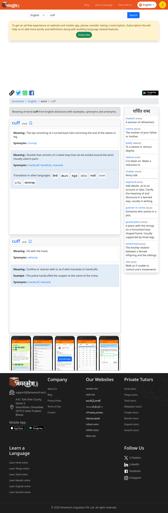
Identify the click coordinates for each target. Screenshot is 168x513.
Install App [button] (64, 358)
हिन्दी (55, 175)
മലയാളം (30, 182)
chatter (130, 171)
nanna (129, 128)
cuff (16, 123)
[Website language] (147, 5)
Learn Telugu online (19, 468)
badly (129, 143)
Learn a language (104, 4)
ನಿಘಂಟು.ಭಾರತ (93, 418)
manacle (58, 165)
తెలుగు (64, 175)
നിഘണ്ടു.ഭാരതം (94, 412)
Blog (86, 4)
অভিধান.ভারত (92, 430)
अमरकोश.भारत (92, 388)
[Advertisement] (64, 212)
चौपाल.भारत (91, 436)
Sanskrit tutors (131, 430)
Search (133, 15)
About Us (52, 388)
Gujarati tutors (131, 424)
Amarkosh (18, 101)
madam (130, 118)
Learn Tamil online (18, 474)
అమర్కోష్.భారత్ (93, 400)
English (32, 101)
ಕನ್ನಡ (74, 175)
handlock (46, 165)
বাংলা (102, 175)
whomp (33, 257)
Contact (51, 412)
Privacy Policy (54, 400)
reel (128, 262)
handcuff (33, 165)
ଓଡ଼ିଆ (84, 175)
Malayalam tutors (133, 406)
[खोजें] (87, 15)
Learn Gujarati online (20, 486)
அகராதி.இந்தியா (94, 406)
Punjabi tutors (131, 412)
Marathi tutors (131, 418)
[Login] (162, 4)
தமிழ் (18, 182)
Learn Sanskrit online (20, 492)
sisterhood (132, 243)
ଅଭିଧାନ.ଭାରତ (92, 424)
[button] (17, 353)
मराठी (93, 175)
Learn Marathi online (19, 480)
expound (131, 182)
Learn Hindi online (18, 462)
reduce (130, 157)
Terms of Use (54, 406)
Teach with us (125, 4)
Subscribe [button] (84, 35)
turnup (32, 143)
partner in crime (135, 207)
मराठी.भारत (90, 394)
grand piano (133, 222)
